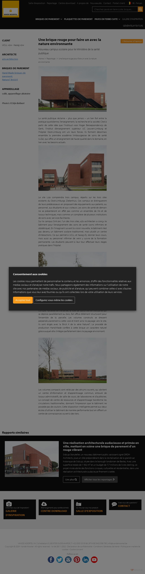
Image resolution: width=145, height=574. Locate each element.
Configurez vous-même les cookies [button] (54, 300)
